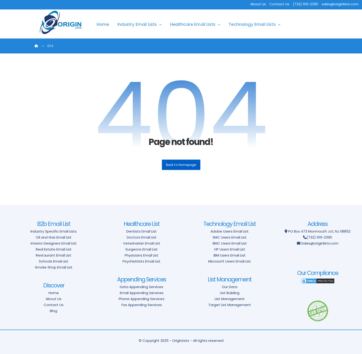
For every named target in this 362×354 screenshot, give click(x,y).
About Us (258, 4)
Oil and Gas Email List (54, 237)
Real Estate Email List (54, 249)
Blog (53, 310)
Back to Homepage (181, 164)
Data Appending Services (141, 286)
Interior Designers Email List (54, 243)
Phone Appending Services (141, 298)
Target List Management (229, 304)
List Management (230, 298)
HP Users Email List (229, 249)
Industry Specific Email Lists (53, 231)
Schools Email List (53, 261)
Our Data (229, 286)
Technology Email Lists (252, 24)
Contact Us (279, 4)
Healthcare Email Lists (193, 24)
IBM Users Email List (230, 255)
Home (103, 24)
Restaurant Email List (53, 255)
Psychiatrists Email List (141, 261)
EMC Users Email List (230, 237)
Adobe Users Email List (230, 231)
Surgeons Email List (141, 249)
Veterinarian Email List (141, 243)
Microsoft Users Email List (229, 261)
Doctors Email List (142, 237)
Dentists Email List (141, 231)
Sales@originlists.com (319, 243)
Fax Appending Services (141, 304)
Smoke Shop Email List (53, 267)
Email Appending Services (141, 292)
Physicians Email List (141, 255)
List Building (229, 292)
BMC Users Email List (230, 243)
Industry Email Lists (137, 24)
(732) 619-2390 (319, 237)
